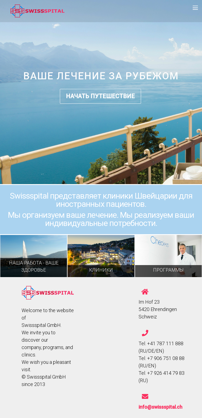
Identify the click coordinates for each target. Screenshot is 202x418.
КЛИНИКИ (101, 270)
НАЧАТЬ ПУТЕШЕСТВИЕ (100, 96)
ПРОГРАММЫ (168, 270)
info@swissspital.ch (160, 407)
